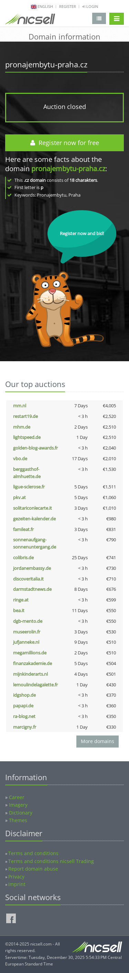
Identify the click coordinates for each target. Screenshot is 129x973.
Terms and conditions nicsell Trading (51, 861)
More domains (97, 741)
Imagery (18, 804)
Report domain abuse (33, 868)
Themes (18, 820)
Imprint (16, 884)
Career (16, 797)
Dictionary (20, 812)
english (45, 6)
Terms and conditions (33, 853)
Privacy (16, 876)
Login (90, 6)
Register (67, 6)
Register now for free (64, 143)
